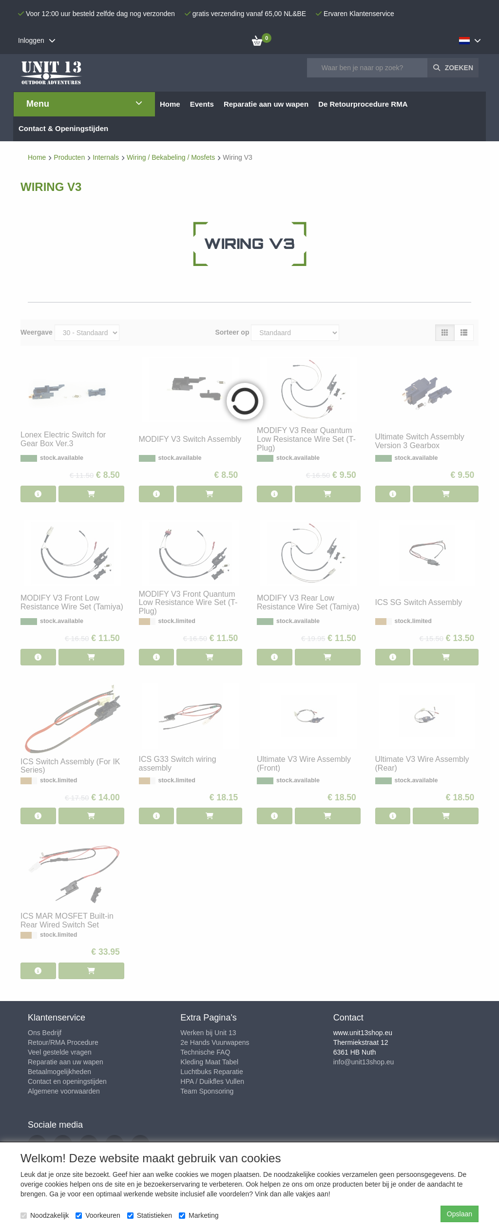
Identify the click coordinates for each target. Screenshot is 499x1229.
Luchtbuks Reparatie (211, 1072)
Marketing (198, 1215)
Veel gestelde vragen (60, 1052)
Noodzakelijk (44, 1215)
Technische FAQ (205, 1052)
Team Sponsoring (206, 1091)
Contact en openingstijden (67, 1081)
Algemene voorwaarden (64, 1091)
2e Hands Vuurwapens (214, 1042)
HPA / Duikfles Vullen (212, 1081)
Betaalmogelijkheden (59, 1072)
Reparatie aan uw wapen (65, 1062)
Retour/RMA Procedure (63, 1042)
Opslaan (459, 1214)
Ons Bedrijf (44, 1033)
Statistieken (149, 1215)
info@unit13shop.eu (363, 1062)
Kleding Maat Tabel (209, 1062)
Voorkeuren (98, 1215)
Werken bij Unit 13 (208, 1033)
